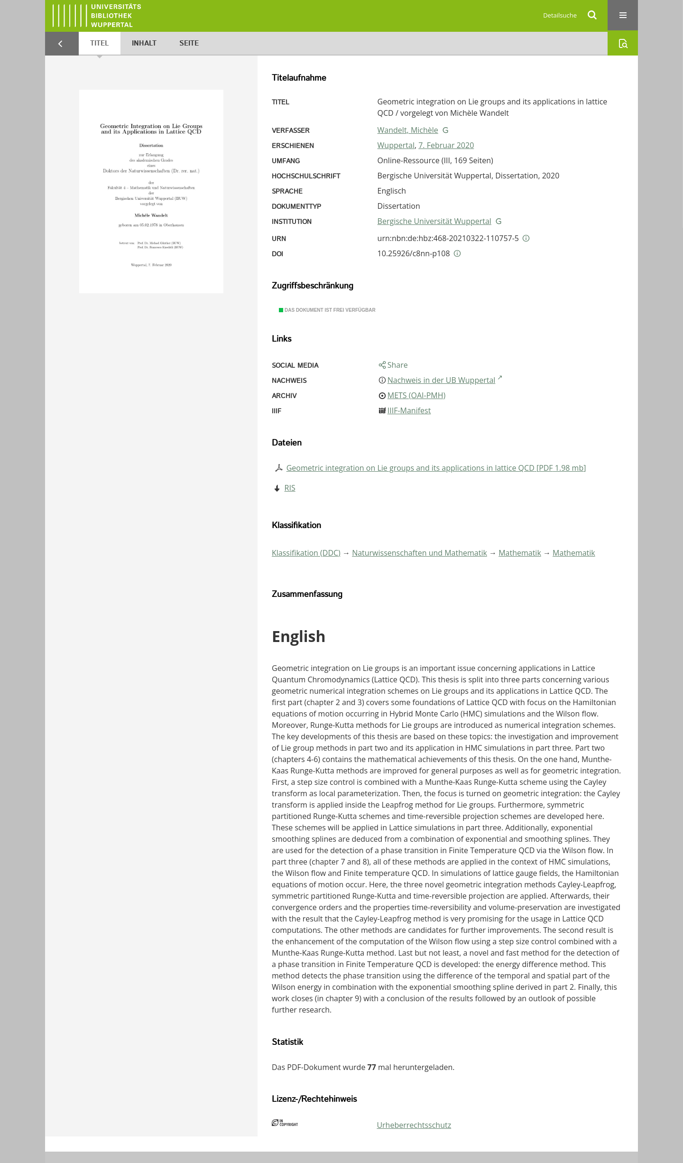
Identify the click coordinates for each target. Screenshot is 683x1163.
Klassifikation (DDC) (306, 553)
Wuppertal (396, 145)
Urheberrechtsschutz (414, 1125)
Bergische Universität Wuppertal (434, 221)
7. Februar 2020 (446, 145)
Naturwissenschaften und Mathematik (419, 553)
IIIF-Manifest (409, 410)
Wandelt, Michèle (408, 130)
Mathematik (519, 553)
